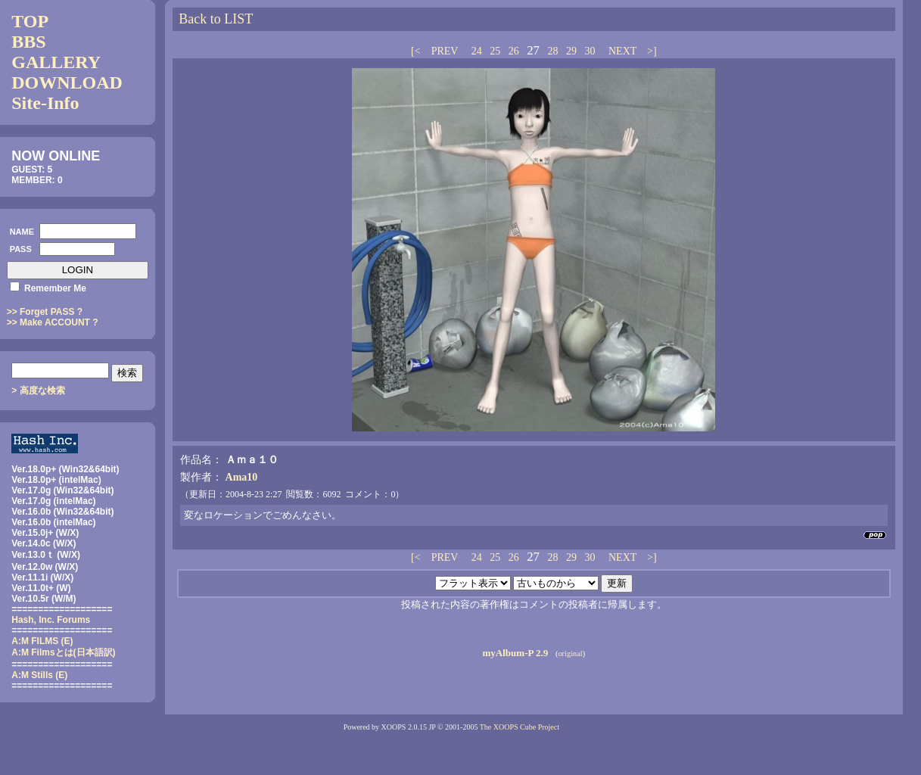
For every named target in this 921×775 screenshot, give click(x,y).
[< (417, 51)
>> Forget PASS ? (44, 312)
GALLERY (56, 62)
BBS (28, 41)
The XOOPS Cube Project (519, 727)
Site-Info (45, 103)
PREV (445, 51)
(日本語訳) (63, 652)
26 (514, 51)
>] (651, 51)
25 (495, 51)
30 (589, 51)
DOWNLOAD (67, 82)
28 (552, 51)
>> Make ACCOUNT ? (52, 322)
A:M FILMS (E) (42, 641)
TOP (29, 21)
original (570, 653)
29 (571, 51)
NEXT (622, 51)
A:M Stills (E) (39, 675)
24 (476, 51)
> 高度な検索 (37, 390)
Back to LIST (216, 18)
